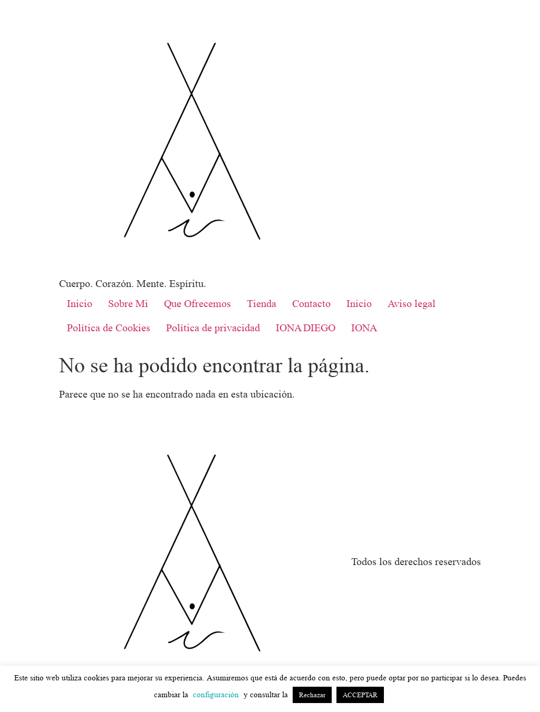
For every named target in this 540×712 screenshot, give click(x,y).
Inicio (79, 304)
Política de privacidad (213, 328)
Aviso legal (412, 304)
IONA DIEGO (305, 328)
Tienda (261, 304)
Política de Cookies (108, 328)
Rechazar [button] (312, 695)
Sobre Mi (128, 304)
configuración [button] (216, 694)
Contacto (311, 304)
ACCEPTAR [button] (360, 695)
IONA (364, 328)
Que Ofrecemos (197, 304)
